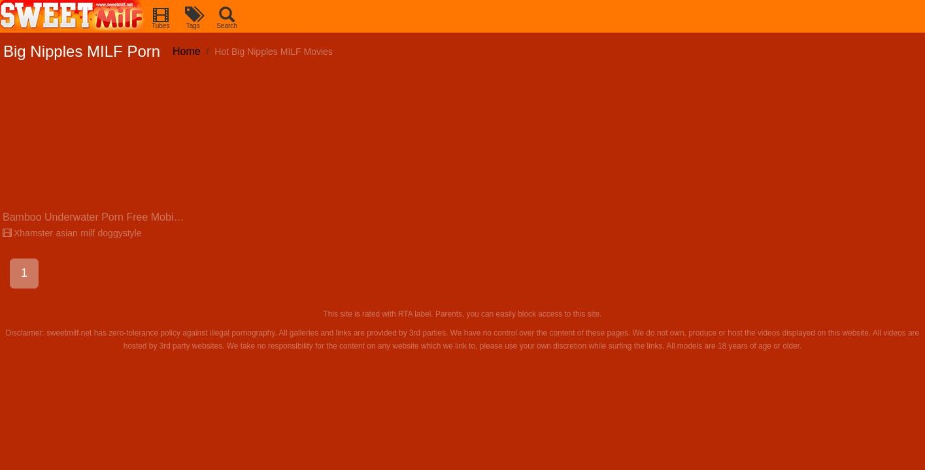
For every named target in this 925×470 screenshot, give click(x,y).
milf (87, 233)
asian (66, 233)
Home (187, 51)
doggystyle (120, 233)
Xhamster (28, 233)
